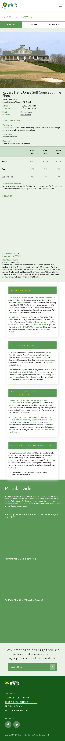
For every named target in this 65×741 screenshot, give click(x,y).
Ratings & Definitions (18, 697)
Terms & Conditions (16, 702)
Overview (11, 25)
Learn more (32, 25)
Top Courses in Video (17, 710)
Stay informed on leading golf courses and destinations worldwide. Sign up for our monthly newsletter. (33, 654)
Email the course (27, 112)
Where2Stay (54, 25)
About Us (10, 693)
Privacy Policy (13, 706)
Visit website (25, 114)
